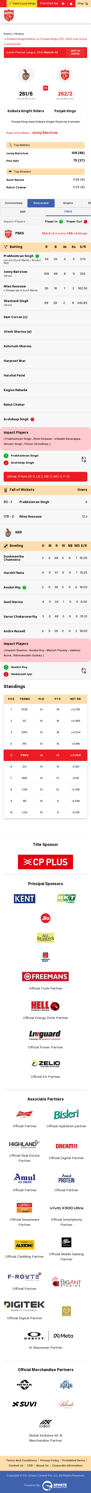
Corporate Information (67, 1465)
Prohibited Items (73, 1460)
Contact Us (16, 1465)
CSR (30, 1465)
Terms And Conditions (21, 1460)
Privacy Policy (49, 1460)
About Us (42, 1465)
